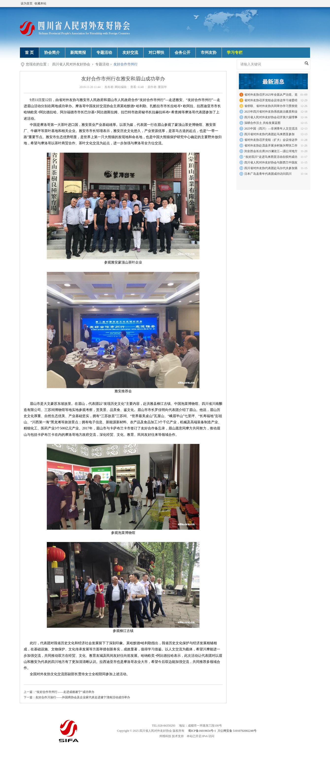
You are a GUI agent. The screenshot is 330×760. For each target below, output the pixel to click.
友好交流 (130, 52)
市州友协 (208, 52)
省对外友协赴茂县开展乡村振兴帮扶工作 (270, 145)
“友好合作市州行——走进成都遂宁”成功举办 (64, 692)
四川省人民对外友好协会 (71, 64)
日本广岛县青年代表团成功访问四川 (268, 173)
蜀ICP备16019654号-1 (202, 730)
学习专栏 (235, 52)
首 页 (29, 52)
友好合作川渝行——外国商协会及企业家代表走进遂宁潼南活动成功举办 (82, 697)
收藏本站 (40, 3)
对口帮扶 (156, 52)
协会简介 (52, 52)
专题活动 (104, 52)
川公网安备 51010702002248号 (237, 730)
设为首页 (27, 3)
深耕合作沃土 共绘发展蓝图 (262, 123)
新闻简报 (78, 52)
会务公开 (182, 52)
